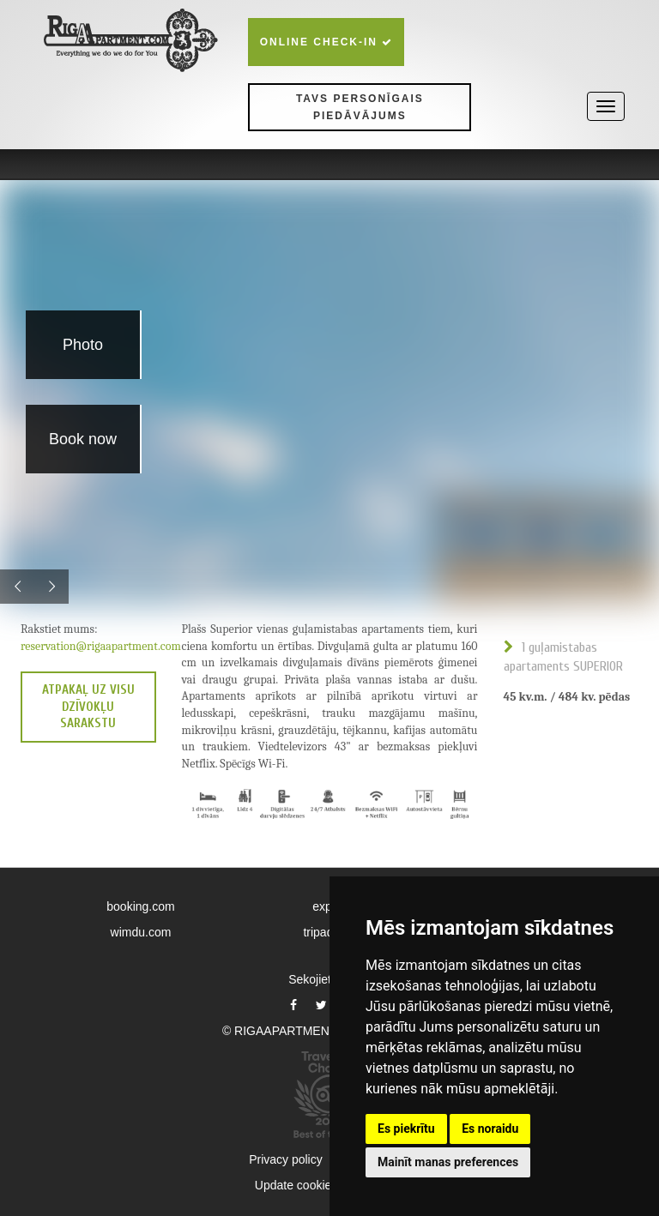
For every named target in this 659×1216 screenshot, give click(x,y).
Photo (83, 344)
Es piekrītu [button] (406, 1128)
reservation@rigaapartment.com (101, 646)
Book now (83, 439)
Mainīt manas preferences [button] (448, 1162)
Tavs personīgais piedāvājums (360, 107)
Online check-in (326, 42)
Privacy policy (286, 1159)
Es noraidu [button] (490, 1128)
